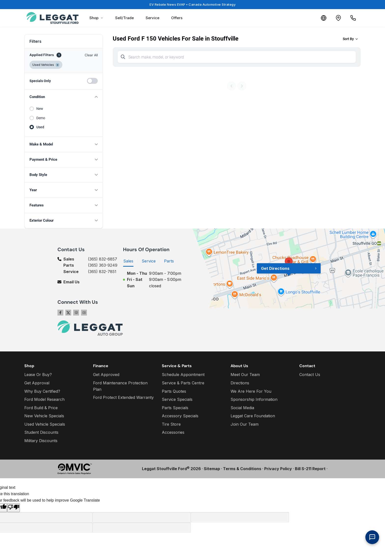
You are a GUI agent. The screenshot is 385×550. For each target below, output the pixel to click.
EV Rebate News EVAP (192, 4)
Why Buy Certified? (42, 391)
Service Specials (177, 399)
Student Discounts (41, 432)
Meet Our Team (245, 374)
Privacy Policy (278, 468)
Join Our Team (245, 424)
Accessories (173, 432)
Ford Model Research (44, 399)
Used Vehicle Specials (44, 424)
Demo (40, 118)
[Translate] (323, 18)
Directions (240, 382)
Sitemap (212, 468)
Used (40, 127)
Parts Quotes (174, 391)
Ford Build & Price (41, 407)
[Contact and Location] (338, 18)
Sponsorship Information (254, 399)
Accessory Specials (180, 415)
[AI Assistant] (372, 537)
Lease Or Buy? (38, 374)
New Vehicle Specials (44, 415)
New (39, 109)
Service (152, 17)
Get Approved (106, 374)
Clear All (91, 55)
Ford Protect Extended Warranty (123, 397)
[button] (64, 96)
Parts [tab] (169, 261)
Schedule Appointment (183, 374)
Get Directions (275, 268)
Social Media (242, 407)
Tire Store (171, 424)
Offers (176, 17)
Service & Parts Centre (183, 382)
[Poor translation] (13, 507)
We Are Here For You (251, 391)
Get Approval (36, 382)
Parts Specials (175, 407)
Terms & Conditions (242, 468)
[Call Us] (353, 18)
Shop (96, 17)
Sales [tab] (128, 261)
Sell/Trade (124, 17)
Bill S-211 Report (310, 468)
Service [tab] (149, 261)
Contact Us (309, 374)
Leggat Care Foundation (253, 415)
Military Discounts (40, 440)
